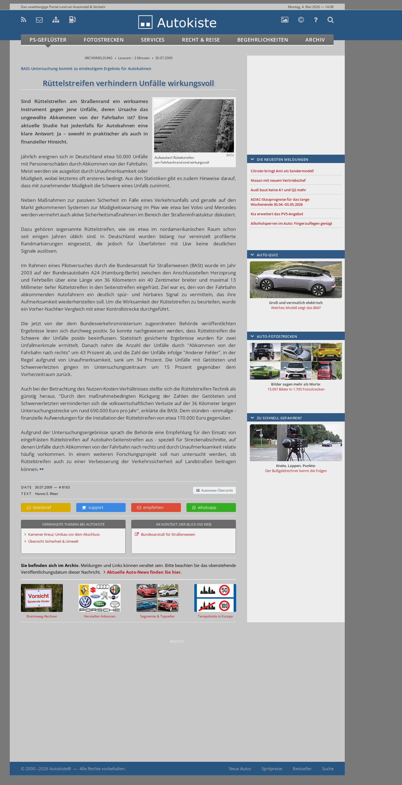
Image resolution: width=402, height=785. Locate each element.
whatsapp (204, 507)
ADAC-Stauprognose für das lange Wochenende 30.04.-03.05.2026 (280, 202)
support (92, 507)
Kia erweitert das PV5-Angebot (277, 213)
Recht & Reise (201, 39)
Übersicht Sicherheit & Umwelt (53, 541)
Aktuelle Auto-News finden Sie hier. (144, 572)
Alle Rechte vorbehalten (102, 768)
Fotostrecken (104, 39)
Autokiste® (60, 768)
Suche (328, 768)
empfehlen (150, 507)
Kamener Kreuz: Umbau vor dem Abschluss (64, 534)
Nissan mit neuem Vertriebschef (278, 180)
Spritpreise (272, 768)
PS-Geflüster (48, 39)
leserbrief (39, 507)
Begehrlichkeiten (262, 39)
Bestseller (302, 768)
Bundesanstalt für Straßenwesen (168, 534)
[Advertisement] (296, 97)
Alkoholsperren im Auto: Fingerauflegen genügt (291, 223)
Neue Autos (240, 768)
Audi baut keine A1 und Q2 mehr (278, 189)
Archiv (315, 39)
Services (153, 39)
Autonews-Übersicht (214, 490)
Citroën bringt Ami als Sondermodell (282, 170)
